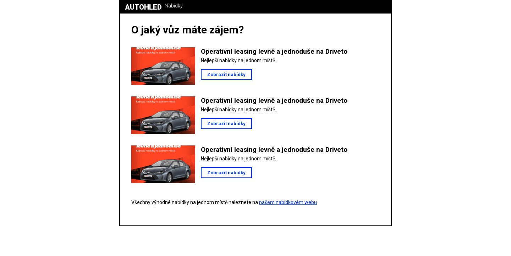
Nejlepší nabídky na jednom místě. (238, 60)
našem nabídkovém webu (288, 202)
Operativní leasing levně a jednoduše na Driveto (274, 51)
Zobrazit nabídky (226, 74)
